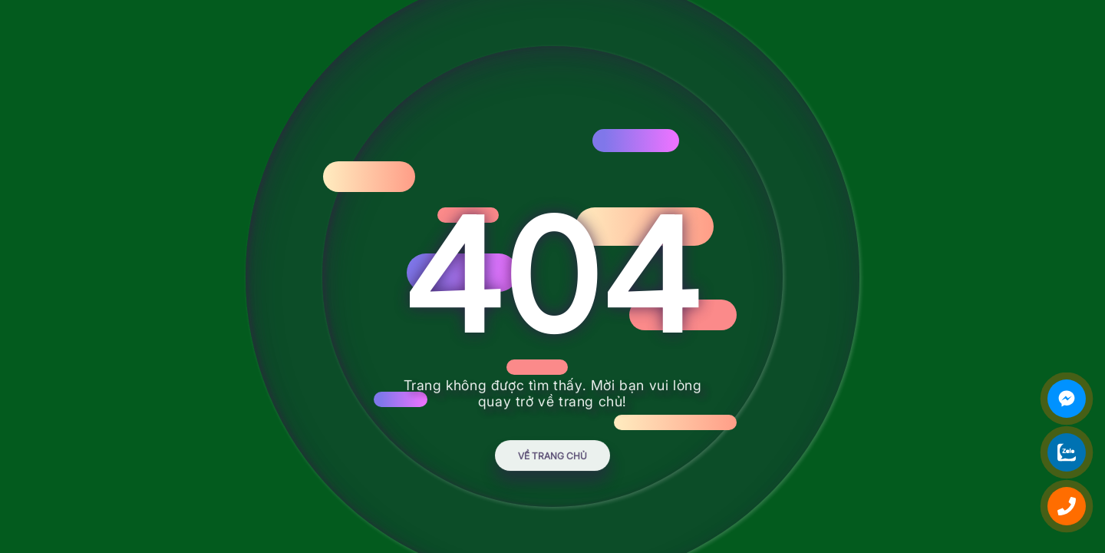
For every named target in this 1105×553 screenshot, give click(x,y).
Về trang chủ (552, 462)
